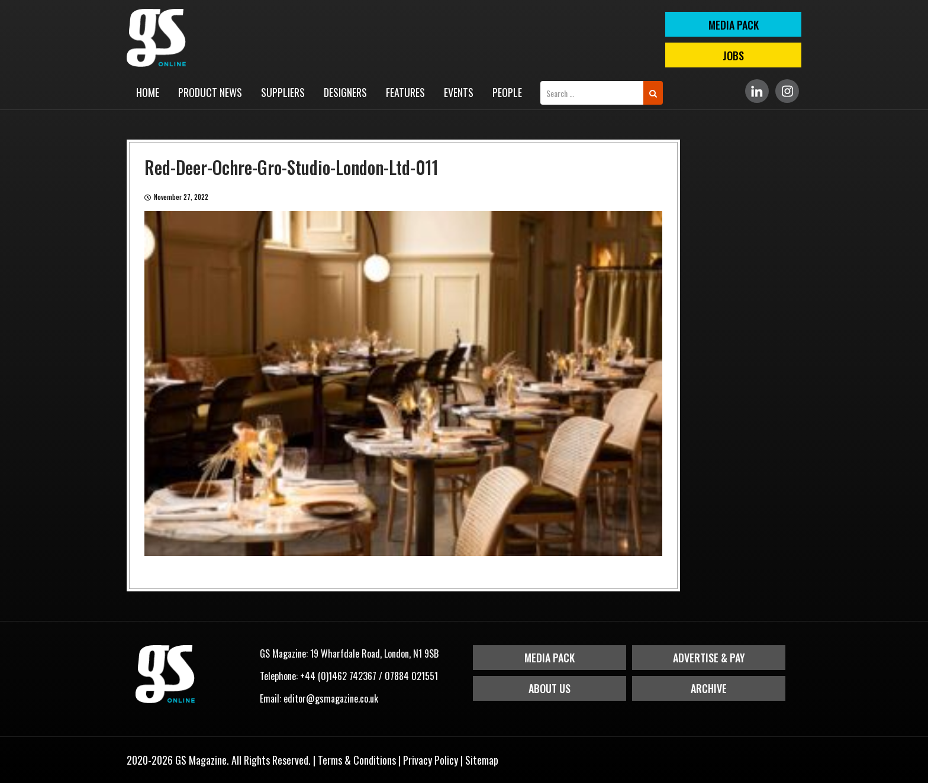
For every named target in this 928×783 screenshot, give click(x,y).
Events (458, 92)
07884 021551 (411, 676)
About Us (550, 688)
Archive (709, 688)
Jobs (733, 55)
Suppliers (283, 92)
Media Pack (549, 657)
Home (147, 92)
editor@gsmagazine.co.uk (330, 698)
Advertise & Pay (709, 657)
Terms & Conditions (357, 760)
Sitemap (481, 760)
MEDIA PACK (733, 25)
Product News (210, 92)
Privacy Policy (430, 760)
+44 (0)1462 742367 (338, 676)
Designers (345, 92)
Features (405, 92)
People (507, 92)
